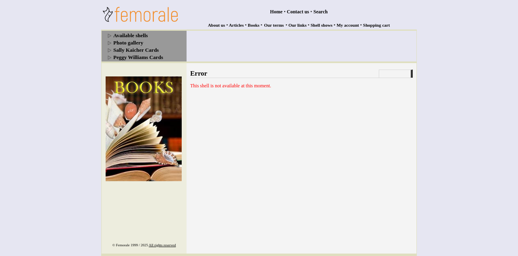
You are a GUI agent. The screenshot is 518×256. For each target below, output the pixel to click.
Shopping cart (376, 25)
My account (348, 25)
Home (276, 12)
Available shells (130, 35)
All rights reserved (162, 245)
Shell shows (322, 25)
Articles (236, 25)
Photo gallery (128, 43)
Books (253, 25)
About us (216, 25)
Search (321, 12)
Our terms (274, 25)
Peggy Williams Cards (138, 57)
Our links (298, 25)
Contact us (298, 12)
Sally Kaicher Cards (136, 50)
